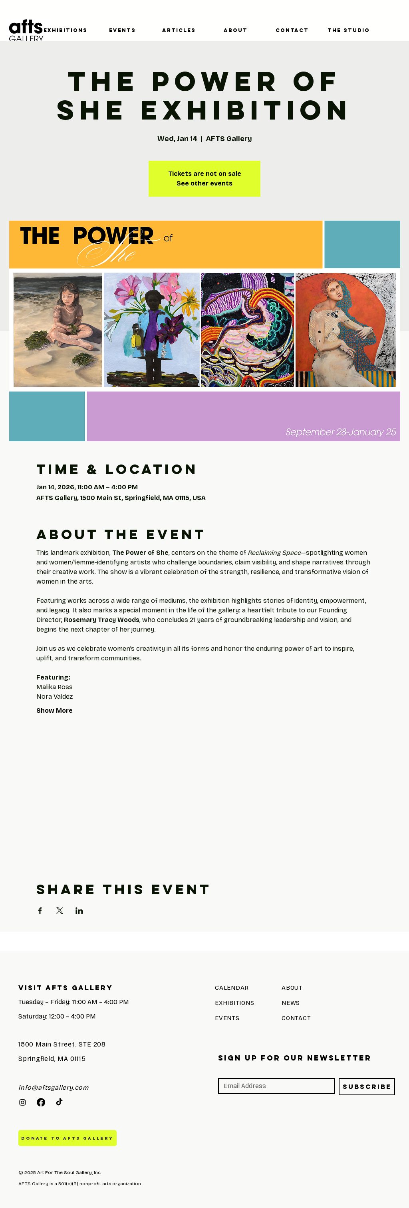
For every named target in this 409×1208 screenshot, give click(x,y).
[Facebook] (41, 1102)
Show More (54, 710)
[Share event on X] (60, 910)
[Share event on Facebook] (40, 910)
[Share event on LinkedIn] (79, 910)
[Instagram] (22, 1102)
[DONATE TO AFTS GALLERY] (67, 1138)
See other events (204, 183)
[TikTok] (59, 1102)
